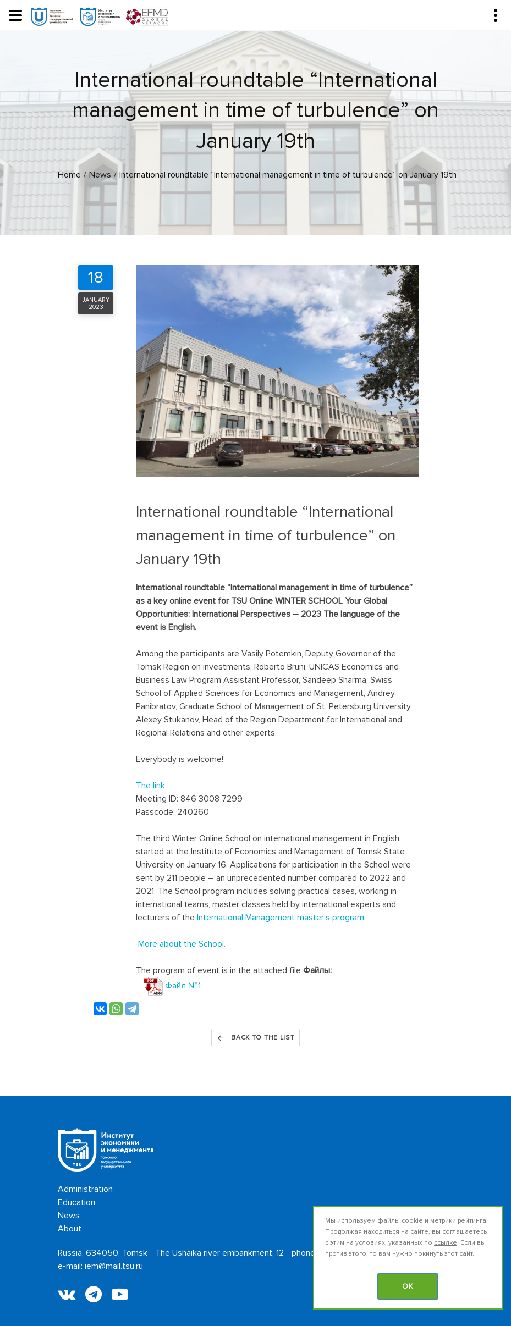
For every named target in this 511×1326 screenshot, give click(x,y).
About (69, 1228)
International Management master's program (280, 917)
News (69, 1215)
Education (76, 1202)
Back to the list (255, 1037)
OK (408, 1286)
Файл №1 (172, 985)
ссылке (445, 1243)
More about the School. (182, 943)
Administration (85, 1189)
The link (150, 785)
